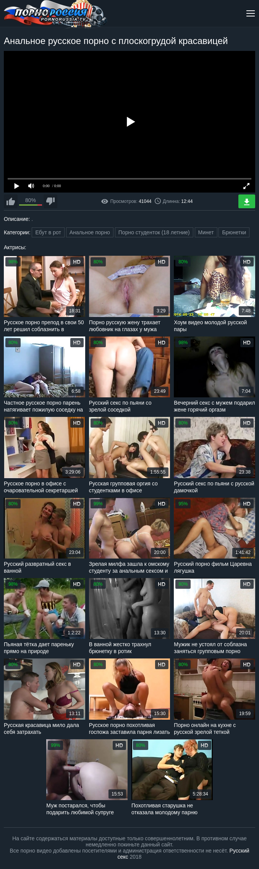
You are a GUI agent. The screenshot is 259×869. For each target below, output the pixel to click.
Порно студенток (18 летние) (154, 232)
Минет (206, 232)
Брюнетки (234, 232)
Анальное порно (90, 232)
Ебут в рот (48, 232)
